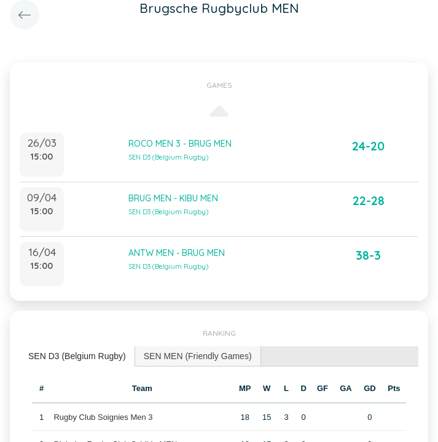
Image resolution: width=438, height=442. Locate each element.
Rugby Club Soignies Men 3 (102, 417)
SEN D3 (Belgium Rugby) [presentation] (77, 356)
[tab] (77, 356)
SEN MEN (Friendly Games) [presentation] (198, 356)
